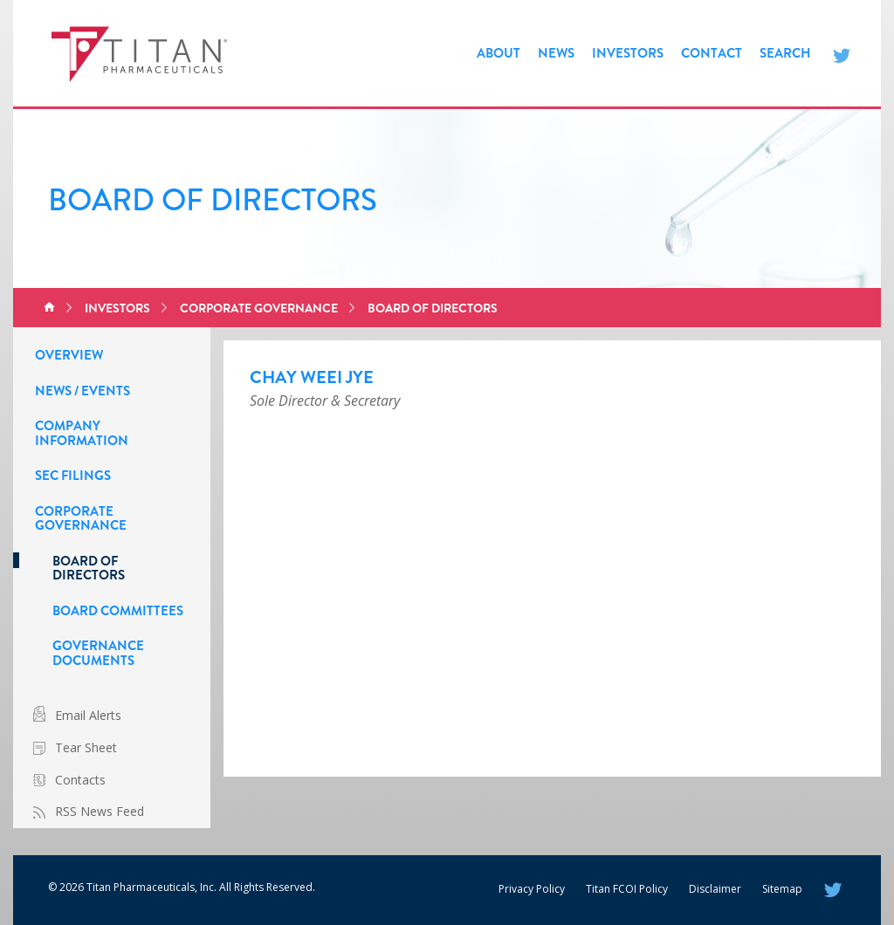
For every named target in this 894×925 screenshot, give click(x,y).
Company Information (81, 433)
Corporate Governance (259, 308)
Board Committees (117, 610)
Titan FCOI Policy (627, 888)
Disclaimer (715, 888)
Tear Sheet (86, 747)
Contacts (80, 779)
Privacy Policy (532, 888)
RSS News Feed (99, 811)
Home (49, 308)
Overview (69, 355)
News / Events (82, 391)
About (498, 53)
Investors (628, 53)
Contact (711, 53)
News (556, 53)
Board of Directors (433, 308)
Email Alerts (88, 715)
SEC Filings (73, 475)
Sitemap (782, 888)
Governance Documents (98, 653)
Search (785, 53)
